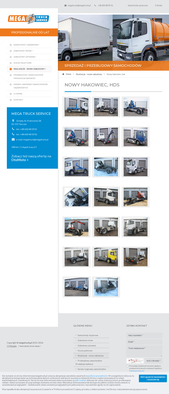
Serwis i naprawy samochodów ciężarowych (31, 86)
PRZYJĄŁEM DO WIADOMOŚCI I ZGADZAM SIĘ (152, 378)
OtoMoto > (20, 160)
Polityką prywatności (136, 371)
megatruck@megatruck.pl (79, 5)
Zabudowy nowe (23, 51)
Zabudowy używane (24, 57)
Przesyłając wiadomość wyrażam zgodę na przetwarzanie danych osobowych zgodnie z (145, 368)
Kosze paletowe (22, 63)
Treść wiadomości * (144, 351)
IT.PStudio (12, 346)
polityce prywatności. (98, 376)
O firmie (158, 5)
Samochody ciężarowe (138, 5)
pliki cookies (80, 380)
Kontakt (18, 100)
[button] (66, 43)
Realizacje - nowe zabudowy (29, 69)
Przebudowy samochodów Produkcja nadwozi (28, 76)
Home (68, 74)
